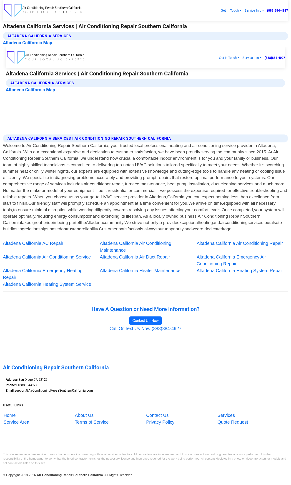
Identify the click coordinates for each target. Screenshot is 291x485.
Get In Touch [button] (230, 10)
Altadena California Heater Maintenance (140, 270)
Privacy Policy (160, 422)
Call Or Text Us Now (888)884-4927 (145, 328)
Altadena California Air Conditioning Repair (240, 243)
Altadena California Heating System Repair (240, 270)
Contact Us (157, 415)
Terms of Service (92, 422)
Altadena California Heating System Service (47, 284)
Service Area (16, 422)
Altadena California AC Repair (33, 243)
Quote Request (232, 422)
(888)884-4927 (277, 10)
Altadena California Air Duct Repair (135, 256)
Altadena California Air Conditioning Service (47, 256)
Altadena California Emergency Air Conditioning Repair (231, 260)
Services (226, 415)
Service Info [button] (252, 10)
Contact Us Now (145, 321)
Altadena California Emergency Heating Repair (43, 274)
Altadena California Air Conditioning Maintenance (135, 247)
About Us (84, 415)
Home (10, 415)
